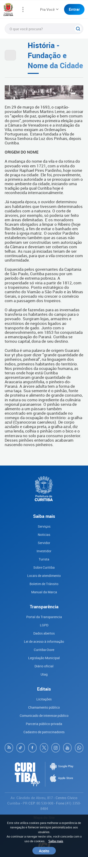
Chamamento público (44, 707)
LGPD (44, 625)
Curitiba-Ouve (44, 649)
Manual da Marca (44, 592)
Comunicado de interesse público (44, 715)
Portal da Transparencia (44, 617)
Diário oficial (44, 666)
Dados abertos (44, 633)
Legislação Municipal (44, 658)
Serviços (44, 526)
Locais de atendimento (44, 575)
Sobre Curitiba (44, 567)
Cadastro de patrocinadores (44, 732)
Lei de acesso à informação (44, 641)
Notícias (44, 534)
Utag (44, 674)
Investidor (44, 551)
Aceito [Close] (44, 850)
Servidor (44, 543)
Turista (44, 559)
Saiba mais (55, 841)
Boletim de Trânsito (44, 584)
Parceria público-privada (44, 724)
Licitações (44, 699)
